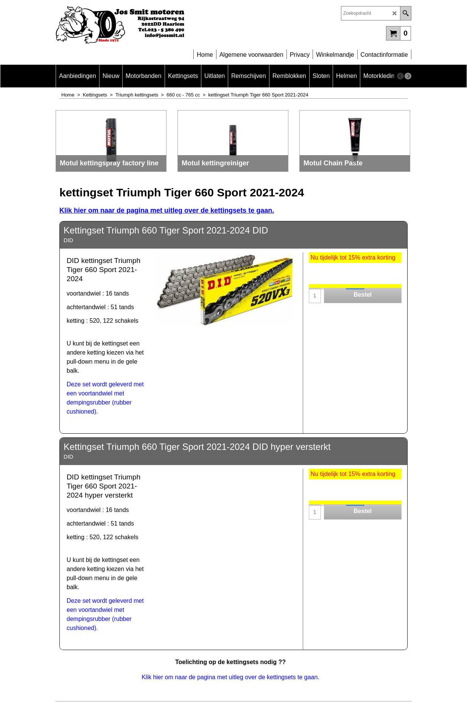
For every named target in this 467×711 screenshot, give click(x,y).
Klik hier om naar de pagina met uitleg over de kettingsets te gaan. (230, 677)
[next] (408, 76)
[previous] (400, 76)
